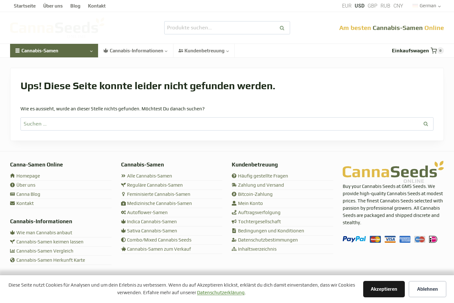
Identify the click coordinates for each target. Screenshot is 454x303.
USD (359, 6)
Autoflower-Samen (144, 212)
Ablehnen (427, 289)
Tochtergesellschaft (256, 221)
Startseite (25, 6)
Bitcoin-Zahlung (252, 194)
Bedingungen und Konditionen (268, 231)
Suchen (284, 28)
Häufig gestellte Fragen (260, 176)
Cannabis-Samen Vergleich (41, 251)
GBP (372, 6)
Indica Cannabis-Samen (149, 221)
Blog (75, 6)
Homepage (25, 176)
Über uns (53, 6)
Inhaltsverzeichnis (254, 249)
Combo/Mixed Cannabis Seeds (156, 240)
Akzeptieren (384, 289)
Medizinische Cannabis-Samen (156, 203)
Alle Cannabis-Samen (146, 176)
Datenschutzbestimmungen (265, 240)
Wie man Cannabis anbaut (41, 232)
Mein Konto (247, 203)
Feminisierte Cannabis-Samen (156, 194)
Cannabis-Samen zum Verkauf (156, 249)
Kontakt (97, 6)
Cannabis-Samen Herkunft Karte (47, 260)
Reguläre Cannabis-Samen (152, 185)
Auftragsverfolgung (256, 212)
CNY (398, 6)
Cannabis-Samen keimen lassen (47, 242)
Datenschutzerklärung (221, 292)
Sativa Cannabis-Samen (149, 231)
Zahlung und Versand (258, 185)
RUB (385, 6)
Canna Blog (25, 194)
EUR (347, 6)
